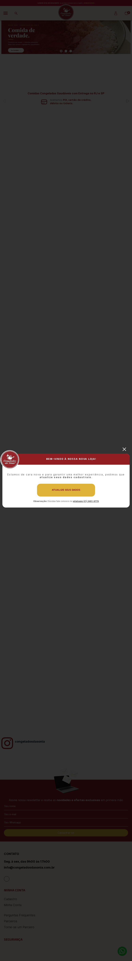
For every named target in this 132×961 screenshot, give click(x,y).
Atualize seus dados (66, 490)
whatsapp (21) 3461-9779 (86, 501)
